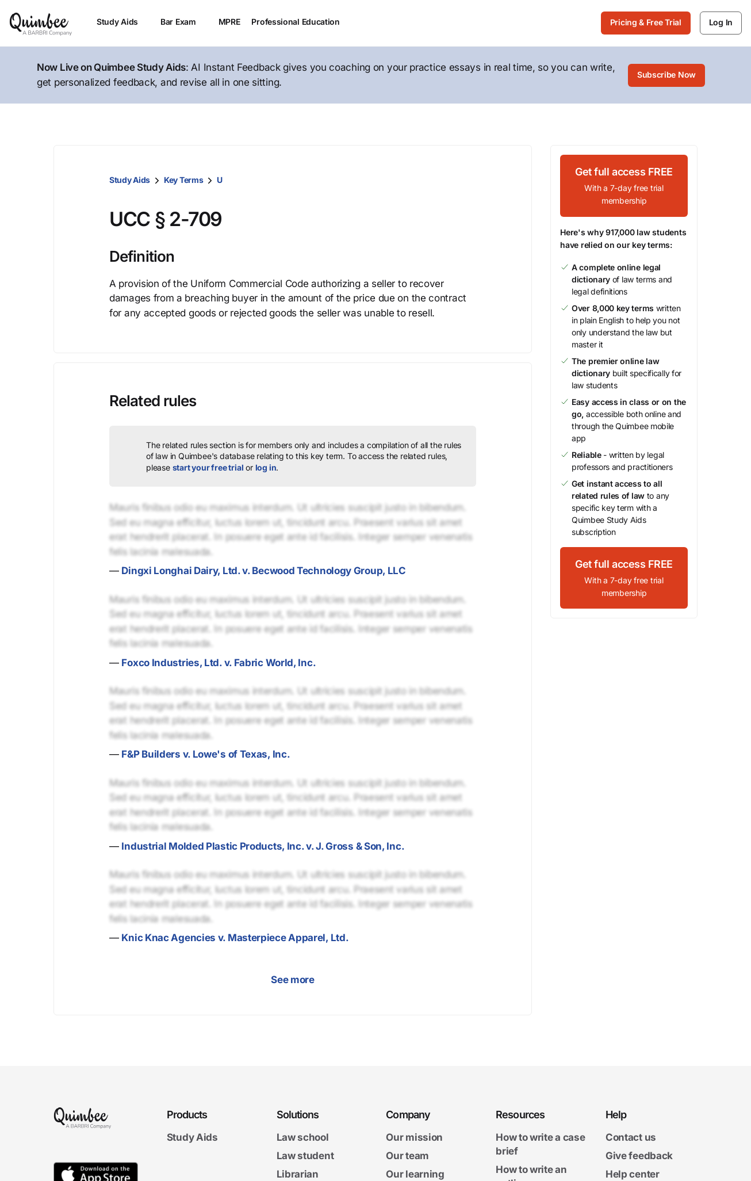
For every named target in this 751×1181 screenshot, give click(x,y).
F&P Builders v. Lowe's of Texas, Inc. (205, 754)
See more (293, 979)
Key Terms (183, 180)
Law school (303, 1137)
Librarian (298, 1174)
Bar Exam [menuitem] (183, 21)
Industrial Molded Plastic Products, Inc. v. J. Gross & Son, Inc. (262, 846)
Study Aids (129, 180)
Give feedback (639, 1155)
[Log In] (721, 23)
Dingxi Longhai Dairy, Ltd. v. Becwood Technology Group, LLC (263, 570)
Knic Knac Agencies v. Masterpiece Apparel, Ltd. (234, 937)
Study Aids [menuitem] (123, 21)
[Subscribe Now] (666, 75)
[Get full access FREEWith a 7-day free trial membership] (624, 186)
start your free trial (208, 467)
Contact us (631, 1137)
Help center (633, 1174)
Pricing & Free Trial (645, 22)
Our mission (414, 1137)
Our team (407, 1155)
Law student (305, 1155)
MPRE (229, 21)
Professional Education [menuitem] (300, 21)
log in (266, 467)
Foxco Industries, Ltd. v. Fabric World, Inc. (218, 662)
